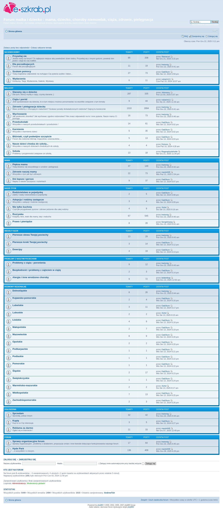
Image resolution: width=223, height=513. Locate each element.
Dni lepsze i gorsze (23, 179)
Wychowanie (19, 114)
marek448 (166, 172)
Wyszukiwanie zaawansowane (205, 24)
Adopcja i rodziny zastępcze (28, 199)
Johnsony (166, 92)
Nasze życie (10, 188)
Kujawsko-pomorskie (24, 298)
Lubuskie (17, 312)
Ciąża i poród (19, 99)
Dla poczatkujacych (23, 64)
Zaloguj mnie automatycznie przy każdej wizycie (121, 463)
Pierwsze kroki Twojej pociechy (29, 242)
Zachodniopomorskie (24, 400)
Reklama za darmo (22, 428)
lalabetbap (166, 278)
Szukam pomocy (21, 71)
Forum (7, 437)
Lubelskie (17, 305)
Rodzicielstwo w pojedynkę (27, 192)
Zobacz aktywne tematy (41, 48)
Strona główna (15, 31)
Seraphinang (167, 222)
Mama (7, 160)
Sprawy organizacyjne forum (28, 441)
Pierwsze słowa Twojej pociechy (30, 234)
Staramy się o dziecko (24, 92)
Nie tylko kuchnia (22, 207)
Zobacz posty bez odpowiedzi (16, 48)
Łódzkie (16, 319)
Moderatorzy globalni (36, 483)
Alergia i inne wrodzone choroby (30, 277)
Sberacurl (166, 56)
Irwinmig (165, 64)
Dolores (165, 144)
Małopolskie (19, 327)
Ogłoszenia (10, 409)
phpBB (100, 505)
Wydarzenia (18, 78)
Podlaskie (18, 356)
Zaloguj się (213, 36)
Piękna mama (19, 164)
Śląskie (16, 371)
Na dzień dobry (12, 52)
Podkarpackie (20, 349)
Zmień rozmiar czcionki (215, 30)
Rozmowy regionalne (15, 287)
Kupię (15, 420)
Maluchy (8, 88)
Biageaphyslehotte (170, 151)
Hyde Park (18, 448)
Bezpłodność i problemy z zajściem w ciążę (36, 270)
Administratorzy (19, 483)
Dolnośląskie (19, 290)
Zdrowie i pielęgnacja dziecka (28, 106)
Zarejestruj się (198, 36)
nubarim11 (166, 79)
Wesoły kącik (11, 231)
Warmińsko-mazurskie (24, 385)
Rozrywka (18, 214)
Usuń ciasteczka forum (158, 500)
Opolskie (17, 341)
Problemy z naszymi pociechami (20, 259)
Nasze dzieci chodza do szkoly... (30, 143)
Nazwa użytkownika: (12, 463)
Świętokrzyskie (20, 378)
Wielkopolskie (20, 392)
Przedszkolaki (20, 122)
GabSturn (166, 72)
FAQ (186, 36)
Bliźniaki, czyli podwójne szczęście (32, 136)
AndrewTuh (109, 493)
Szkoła (16, 151)
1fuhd (164, 207)
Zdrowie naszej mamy (24, 171)
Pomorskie (18, 363)
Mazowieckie (19, 334)
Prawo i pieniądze (22, 221)
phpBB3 (131, 507)
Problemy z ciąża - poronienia (28, 262)
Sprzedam (18, 413)
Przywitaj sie (19, 56)
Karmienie (18, 129)
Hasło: (60, 463)
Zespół (144, 500)
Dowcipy (17, 249)
